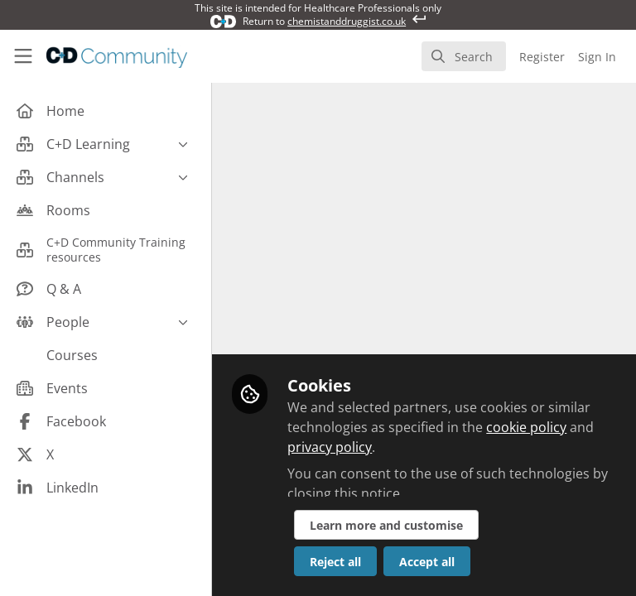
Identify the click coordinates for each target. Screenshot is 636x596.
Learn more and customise (386, 525)
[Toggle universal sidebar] (23, 56)
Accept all (427, 562)
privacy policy (329, 447)
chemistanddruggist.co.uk (346, 21)
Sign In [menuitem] (597, 57)
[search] (464, 56)
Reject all (335, 562)
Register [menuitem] (542, 57)
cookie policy (526, 427)
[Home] (116, 56)
